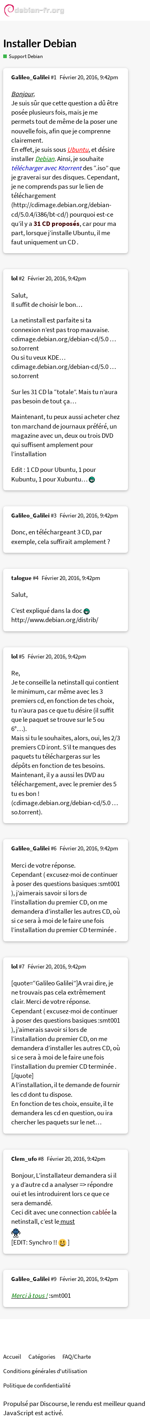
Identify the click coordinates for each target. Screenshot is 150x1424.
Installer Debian (39, 43)
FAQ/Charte (76, 1356)
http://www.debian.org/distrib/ (54, 620)
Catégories (41, 1356)
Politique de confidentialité (36, 1385)
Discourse (53, 1404)
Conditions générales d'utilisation (45, 1371)
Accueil (12, 1356)
